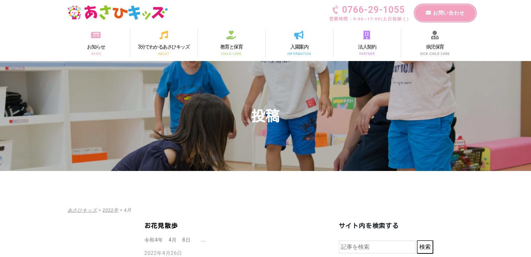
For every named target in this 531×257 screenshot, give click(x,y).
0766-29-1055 (369, 14)
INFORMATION (299, 53)
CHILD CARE (231, 53)
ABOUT (163, 53)
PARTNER (367, 53)
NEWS (96, 53)
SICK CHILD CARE (434, 53)
